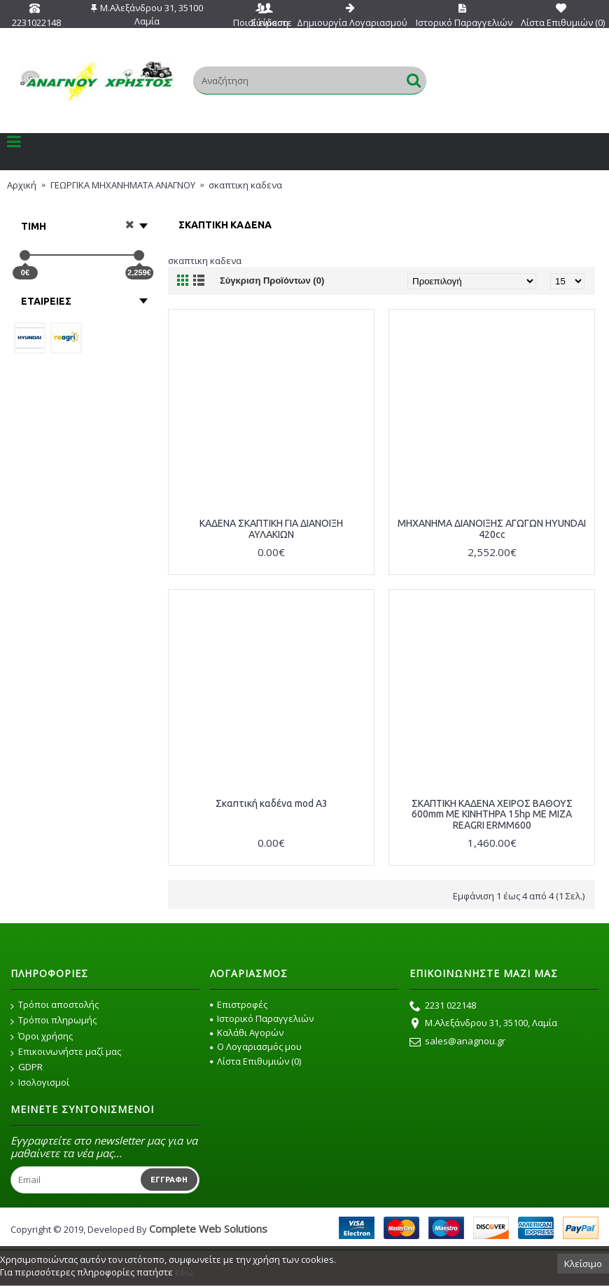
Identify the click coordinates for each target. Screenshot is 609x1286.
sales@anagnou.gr (457, 1042)
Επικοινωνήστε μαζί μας (65, 1052)
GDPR (26, 1067)
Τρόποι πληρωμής (53, 1021)
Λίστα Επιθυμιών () (255, 1061)
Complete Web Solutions (208, 1229)
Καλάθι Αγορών (247, 1032)
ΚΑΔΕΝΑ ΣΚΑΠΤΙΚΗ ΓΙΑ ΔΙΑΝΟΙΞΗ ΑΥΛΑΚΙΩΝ (271, 528)
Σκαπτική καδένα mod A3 (272, 803)
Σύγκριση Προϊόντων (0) (272, 280)
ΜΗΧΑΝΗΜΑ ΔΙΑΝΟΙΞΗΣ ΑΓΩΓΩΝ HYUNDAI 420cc (492, 528)
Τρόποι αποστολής (54, 1005)
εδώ (184, 1272)
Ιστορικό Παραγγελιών (262, 1018)
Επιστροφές (238, 1004)
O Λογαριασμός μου (256, 1046)
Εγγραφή (169, 1179)
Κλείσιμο (583, 1263)
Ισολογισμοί (39, 1082)
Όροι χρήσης (41, 1037)
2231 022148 (443, 1006)
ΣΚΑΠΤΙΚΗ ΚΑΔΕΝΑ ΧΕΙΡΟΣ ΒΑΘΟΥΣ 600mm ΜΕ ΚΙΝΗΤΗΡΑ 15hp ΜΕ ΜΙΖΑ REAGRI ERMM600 (492, 814)
